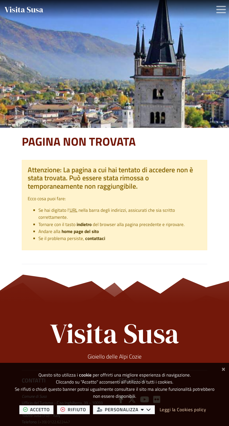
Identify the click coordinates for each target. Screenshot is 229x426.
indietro (84, 224)
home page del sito (80, 231)
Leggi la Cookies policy (183, 409)
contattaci (95, 238)
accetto (38, 409)
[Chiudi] (223, 368)
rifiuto (75, 409)
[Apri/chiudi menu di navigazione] (221, 9)
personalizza (126, 409)
